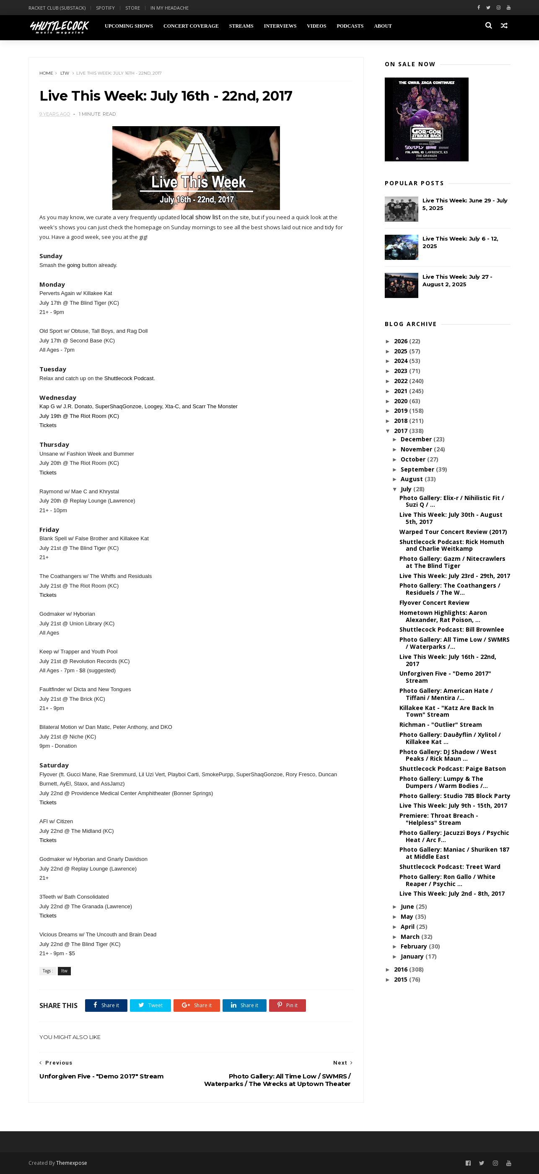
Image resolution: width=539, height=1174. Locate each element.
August (413, 479)
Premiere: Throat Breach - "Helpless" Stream (438, 819)
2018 (401, 421)
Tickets (48, 425)
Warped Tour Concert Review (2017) (453, 532)
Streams (241, 26)
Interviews (280, 26)
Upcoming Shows (129, 26)
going (73, 265)
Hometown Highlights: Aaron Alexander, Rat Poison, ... (443, 616)
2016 (401, 969)
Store (132, 8)
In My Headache (169, 8)
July (407, 489)
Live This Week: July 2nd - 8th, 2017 (452, 893)
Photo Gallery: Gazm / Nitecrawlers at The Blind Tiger (452, 562)
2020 (401, 401)
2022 (401, 381)
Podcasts (350, 26)
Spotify (105, 8)
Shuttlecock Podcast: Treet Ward (449, 867)
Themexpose (71, 1162)
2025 (401, 351)
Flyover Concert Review (434, 602)
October (414, 459)
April (408, 926)
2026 (401, 341)
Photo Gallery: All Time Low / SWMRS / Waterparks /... (454, 642)
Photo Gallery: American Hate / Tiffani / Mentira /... (446, 694)
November (417, 449)
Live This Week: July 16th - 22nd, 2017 (447, 660)
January (413, 956)
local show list (201, 217)
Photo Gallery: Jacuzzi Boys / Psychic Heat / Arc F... (454, 836)
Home (46, 73)
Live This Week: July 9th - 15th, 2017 (453, 805)
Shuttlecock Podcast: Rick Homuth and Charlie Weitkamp (451, 545)
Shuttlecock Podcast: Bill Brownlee (451, 629)
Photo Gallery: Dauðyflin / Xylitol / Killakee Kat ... (450, 738)
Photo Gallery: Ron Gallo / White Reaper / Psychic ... (447, 880)
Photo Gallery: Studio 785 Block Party (454, 796)
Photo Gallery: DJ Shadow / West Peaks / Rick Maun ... (448, 755)
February (415, 946)
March (411, 937)
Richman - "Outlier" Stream (440, 724)
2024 (401, 361)
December (417, 439)
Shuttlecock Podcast (129, 378)
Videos (316, 26)
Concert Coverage (191, 26)
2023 (401, 371)
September (418, 469)
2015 (401, 979)
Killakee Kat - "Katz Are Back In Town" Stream (446, 711)
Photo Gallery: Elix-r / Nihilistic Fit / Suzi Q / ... (451, 501)
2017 (401, 431)
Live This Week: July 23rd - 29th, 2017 (454, 576)
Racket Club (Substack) (57, 8)
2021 (401, 391)
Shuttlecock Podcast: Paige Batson (452, 768)
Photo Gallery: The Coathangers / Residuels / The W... (449, 588)
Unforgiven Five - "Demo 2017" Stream (445, 676)
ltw (64, 73)
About (383, 26)
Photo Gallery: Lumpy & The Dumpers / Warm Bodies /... (443, 782)
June (408, 906)
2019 (401, 411)
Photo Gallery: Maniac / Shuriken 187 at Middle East (454, 852)
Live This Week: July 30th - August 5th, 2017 (451, 518)
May (408, 916)
